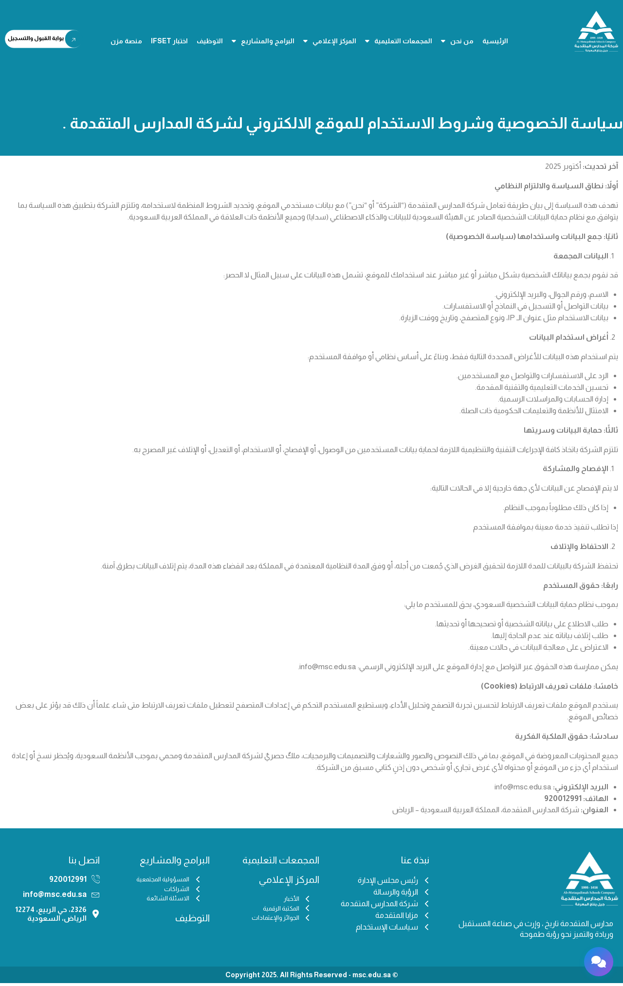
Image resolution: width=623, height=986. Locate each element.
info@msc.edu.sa (55, 897)
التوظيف (210, 41)
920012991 (68, 882)
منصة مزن (126, 41)
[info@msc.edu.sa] (96, 898)
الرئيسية (495, 41)
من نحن (457, 41)
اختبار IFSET (169, 41)
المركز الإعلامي (329, 41)
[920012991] (96, 882)
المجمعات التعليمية (398, 41)
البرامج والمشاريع (263, 41)
